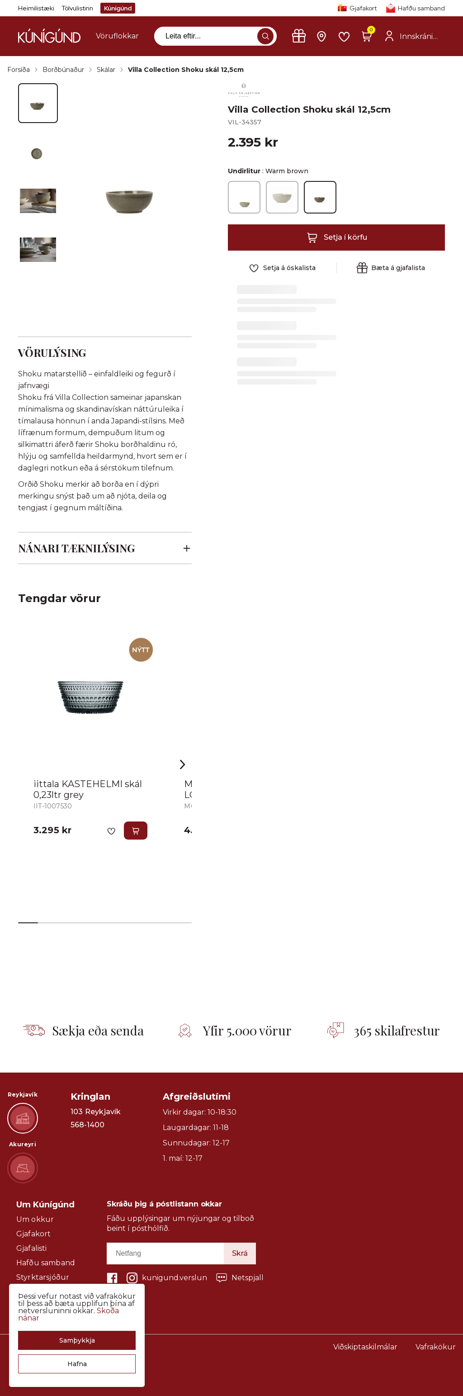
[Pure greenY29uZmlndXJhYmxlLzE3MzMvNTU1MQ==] (244, 197)
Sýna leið (89, 1138)
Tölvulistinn (77, 8)
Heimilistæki (36, 8)
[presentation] (117, 36)
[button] (77, 1340)
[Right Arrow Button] (182, 764)
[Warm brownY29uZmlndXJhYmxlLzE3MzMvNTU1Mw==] (320, 197)
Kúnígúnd (118, 8)
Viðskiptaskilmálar (365, 1347)
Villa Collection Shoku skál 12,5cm (186, 70)
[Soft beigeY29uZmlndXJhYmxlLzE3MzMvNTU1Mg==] (282, 197)
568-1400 (87, 1125)
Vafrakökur (436, 1347)
